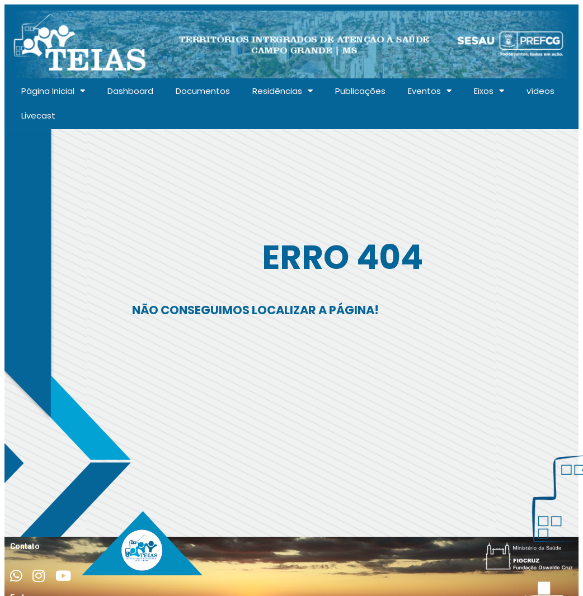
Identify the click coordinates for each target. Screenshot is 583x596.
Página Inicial (53, 91)
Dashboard (130, 91)
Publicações (360, 91)
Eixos (489, 91)
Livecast (38, 115)
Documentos (203, 91)
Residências (282, 91)
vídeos (540, 91)
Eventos (430, 91)
